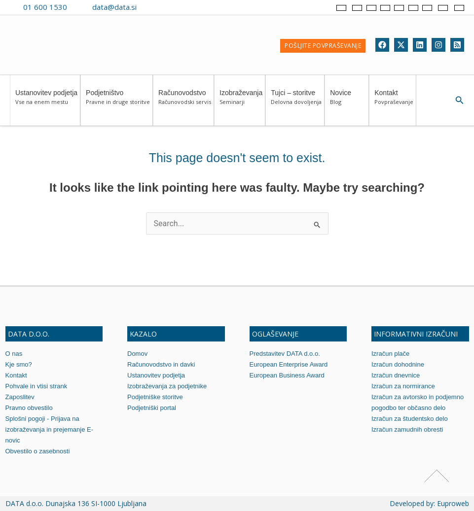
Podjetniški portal (151, 407)
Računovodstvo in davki (161, 364)
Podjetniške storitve (155, 397)
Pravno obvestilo (29, 407)
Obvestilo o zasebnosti (37, 451)
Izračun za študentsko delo (409, 418)
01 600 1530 (45, 7)
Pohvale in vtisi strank (36, 386)
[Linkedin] (420, 45)
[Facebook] (382, 45)
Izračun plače (390, 353)
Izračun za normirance (403, 386)
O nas (14, 353)
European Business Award (287, 375)
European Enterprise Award (289, 364)
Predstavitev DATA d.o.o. (285, 353)
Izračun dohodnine (397, 364)
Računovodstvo (184, 102)
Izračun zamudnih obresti (407, 429)
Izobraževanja (240, 102)
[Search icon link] (459, 100)
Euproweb (453, 503)
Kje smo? (18, 364)
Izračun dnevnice (395, 375)
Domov (137, 353)
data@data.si (114, 7)
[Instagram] (438, 45)
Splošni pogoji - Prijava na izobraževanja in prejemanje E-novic (49, 429)
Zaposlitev (20, 397)
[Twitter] (401, 45)
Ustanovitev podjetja (46, 102)
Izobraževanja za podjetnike (167, 386)
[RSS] (457, 45)
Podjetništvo (118, 102)
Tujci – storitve (296, 102)
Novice (348, 102)
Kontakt (393, 102)
